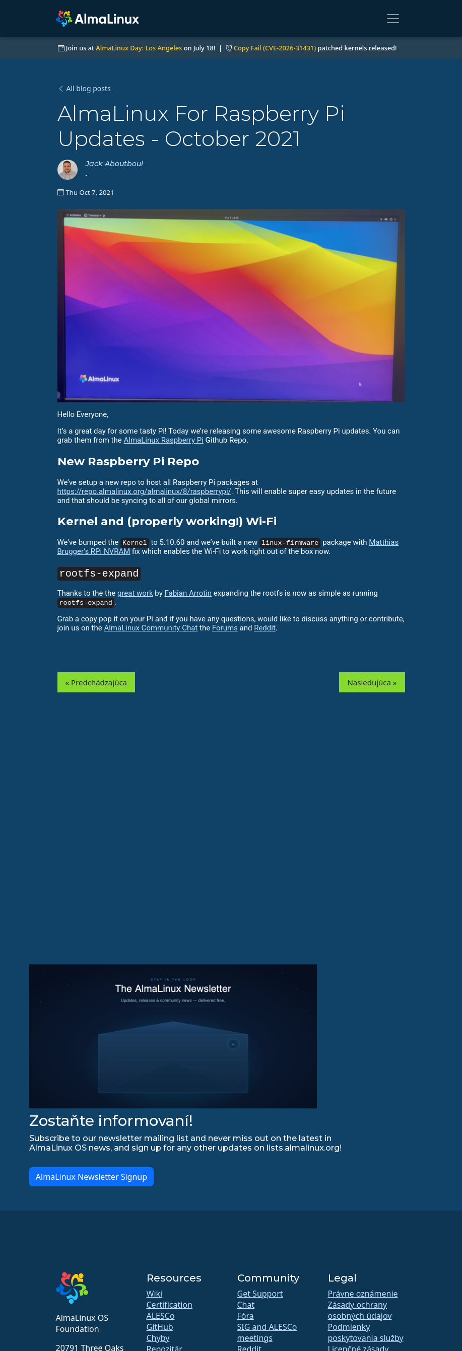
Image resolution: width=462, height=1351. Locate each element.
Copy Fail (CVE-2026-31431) (275, 47)
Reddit (265, 627)
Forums (225, 627)
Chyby (158, 1337)
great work (135, 593)
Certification (169, 1304)
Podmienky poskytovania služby (366, 1332)
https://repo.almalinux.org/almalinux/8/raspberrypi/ (144, 491)
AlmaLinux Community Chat (150, 627)
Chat (246, 1304)
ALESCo (161, 1315)
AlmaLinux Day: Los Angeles (139, 47)
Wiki (155, 1293)
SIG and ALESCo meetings (267, 1332)
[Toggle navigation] (393, 18)
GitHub (160, 1326)
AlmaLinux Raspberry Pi (163, 440)
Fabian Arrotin (188, 593)
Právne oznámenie (363, 1293)
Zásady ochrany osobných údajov (360, 1310)
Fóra (245, 1315)
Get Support (260, 1293)
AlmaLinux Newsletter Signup (91, 1176)
